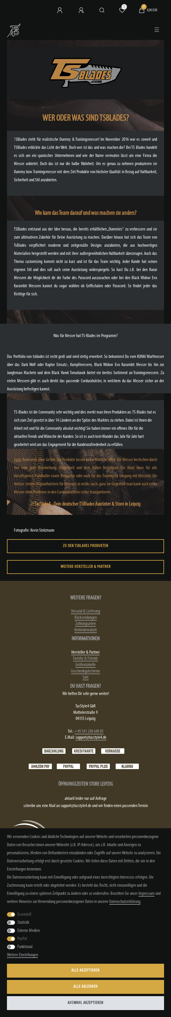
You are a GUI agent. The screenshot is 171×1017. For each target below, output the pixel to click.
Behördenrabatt (85, 630)
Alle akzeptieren (85, 970)
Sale (86, 677)
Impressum (146, 893)
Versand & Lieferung (85, 611)
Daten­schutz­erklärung (124, 901)
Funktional (24, 947)
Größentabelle (85, 665)
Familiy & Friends (85, 658)
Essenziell (24, 914)
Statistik (23, 922)
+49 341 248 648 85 (88, 731)
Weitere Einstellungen (22, 955)
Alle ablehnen (85, 987)
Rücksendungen (85, 617)
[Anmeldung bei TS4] (60, 10)
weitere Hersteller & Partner (86, 567)
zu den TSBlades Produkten (85, 546)
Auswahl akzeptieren (85, 1003)
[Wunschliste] (122, 10)
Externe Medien (28, 930)
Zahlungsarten (85, 623)
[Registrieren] (81, 10)
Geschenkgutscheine (85, 671)
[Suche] (102, 10)
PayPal (22, 938)
